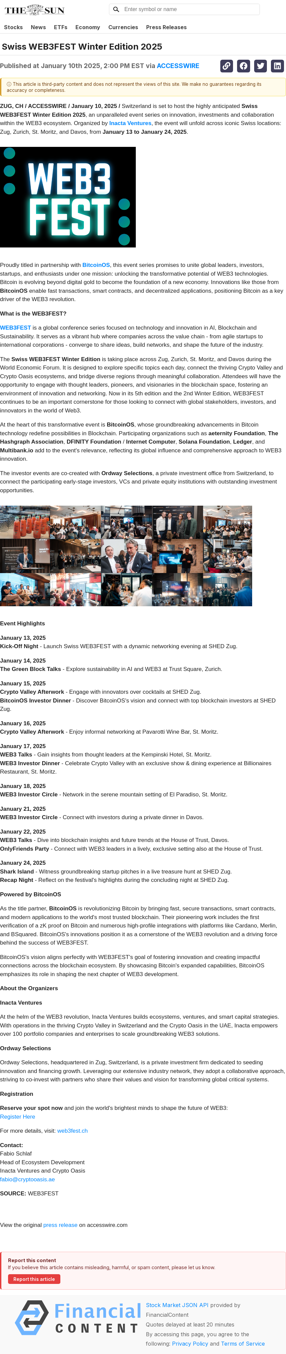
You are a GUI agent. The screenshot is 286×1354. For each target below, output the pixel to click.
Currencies (123, 27)
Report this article (34, 1279)
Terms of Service (243, 1343)
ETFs (60, 27)
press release (60, 1225)
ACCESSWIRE (178, 66)
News (38, 27)
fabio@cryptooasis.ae (27, 1179)
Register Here (17, 1117)
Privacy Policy (190, 1343)
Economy (87, 27)
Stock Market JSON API (177, 1305)
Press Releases (166, 27)
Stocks (13, 27)
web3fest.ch (72, 1131)
